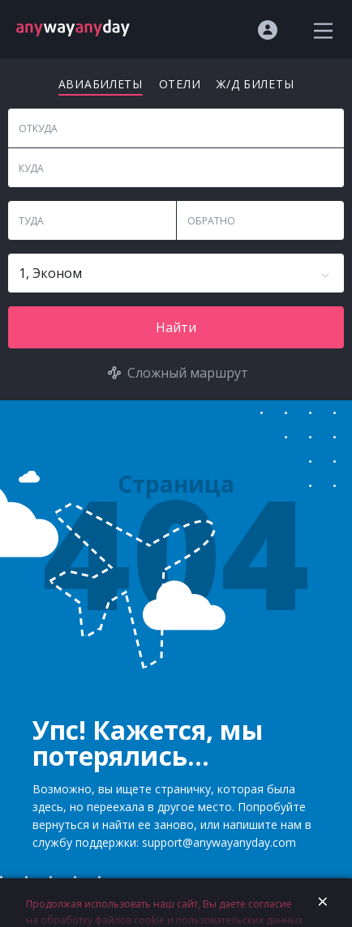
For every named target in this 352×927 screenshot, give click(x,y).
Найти (176, 327)
